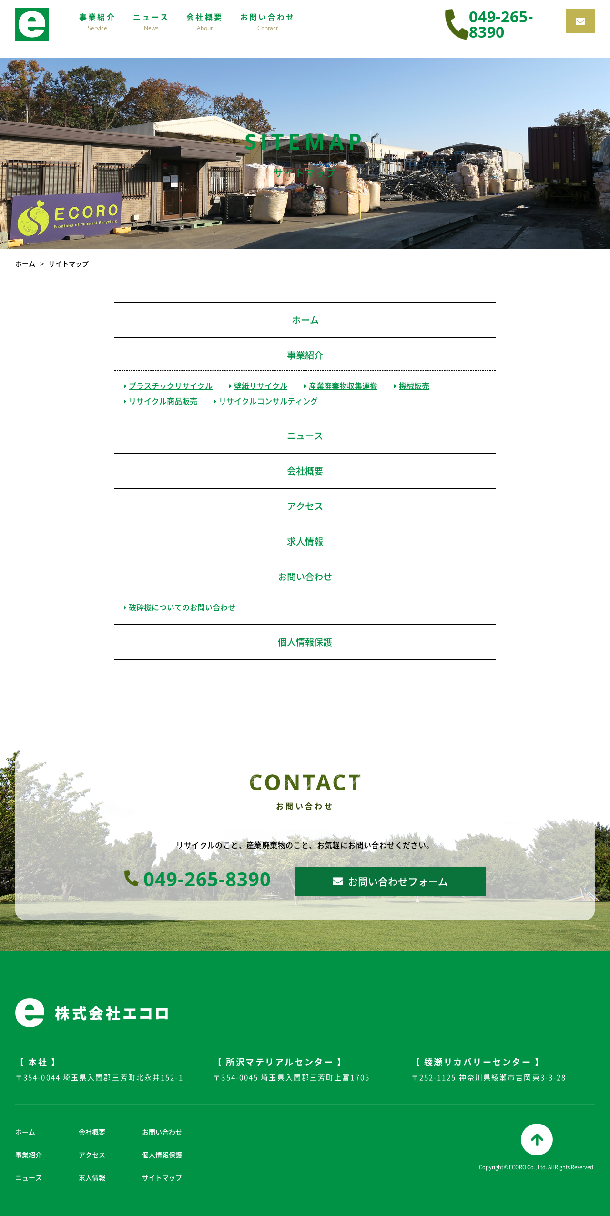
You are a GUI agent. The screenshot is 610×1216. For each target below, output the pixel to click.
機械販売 (411, 385)
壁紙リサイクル (258, 385)
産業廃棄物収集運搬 (340, 385)
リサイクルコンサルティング (266, 400)
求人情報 (305, 541)
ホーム (25, 263)
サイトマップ (162, 1177)
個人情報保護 (305, 642)
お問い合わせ (305, 576)
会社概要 (305, 470)
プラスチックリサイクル (168, 385)
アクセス (305, 506)
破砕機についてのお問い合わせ (179, 607)
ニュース (305, 435)
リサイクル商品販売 (160, 400)
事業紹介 (305, 355)
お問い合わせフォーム (390, 881)
